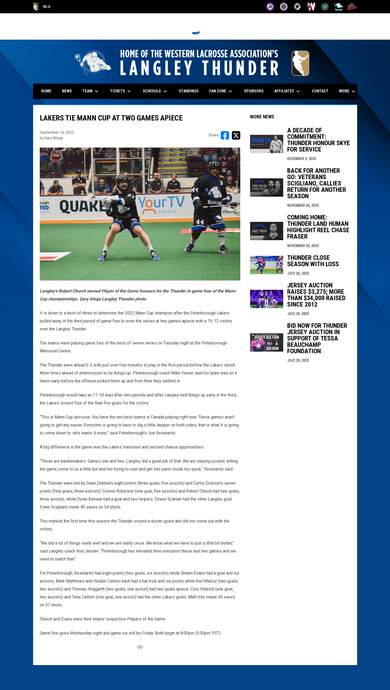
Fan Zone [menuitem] (221, 91)
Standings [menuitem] (189, 91)
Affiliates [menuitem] (287, 91)
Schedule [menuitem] (155, 91)
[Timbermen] (352, 7)
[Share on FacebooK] (225, 135)
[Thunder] (338, 7)
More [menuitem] (348, 91)
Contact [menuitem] (320, 91)
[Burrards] (284, 7)
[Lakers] (297, 7)
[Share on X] (236, 135)
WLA (41, 7)
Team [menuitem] (91, 91)
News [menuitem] (67, 91)
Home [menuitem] (46, 91)
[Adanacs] (270, 7)
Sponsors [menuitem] (254, 91)
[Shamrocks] (325, 7)
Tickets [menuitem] (121, 91)
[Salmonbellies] (311, 7)
